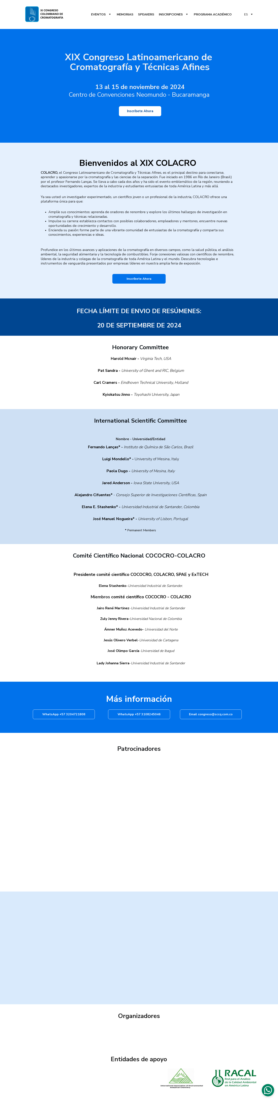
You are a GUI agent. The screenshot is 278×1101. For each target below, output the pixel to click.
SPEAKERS (146, 14)
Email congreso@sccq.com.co (211, 714)
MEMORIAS (125, 14)
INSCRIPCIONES (171, 14)
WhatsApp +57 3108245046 (139, 714)
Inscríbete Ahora (140, 111)
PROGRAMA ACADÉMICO (213, 14)
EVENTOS (98, 14)
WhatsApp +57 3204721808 (64, 714)
